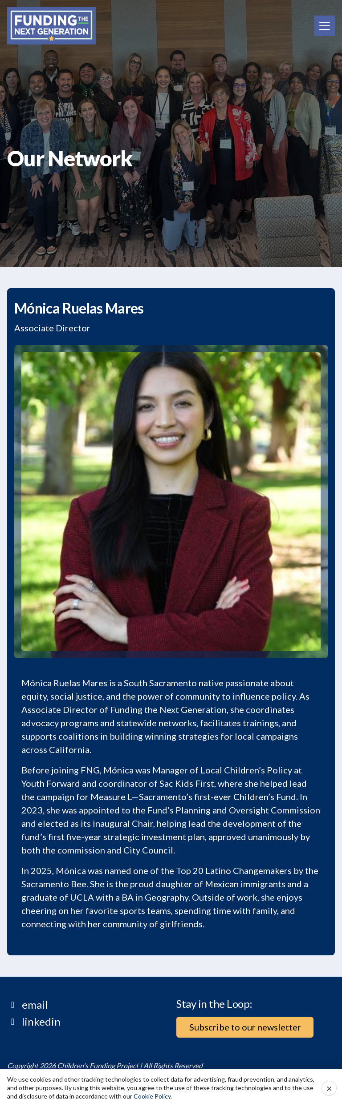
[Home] (51, 26)
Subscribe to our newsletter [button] (245, 1027)
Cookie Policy (152, 1096)
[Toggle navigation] (324, 26)
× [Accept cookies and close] (329, 1088)
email (35, 1004)
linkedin (41, 1021)
